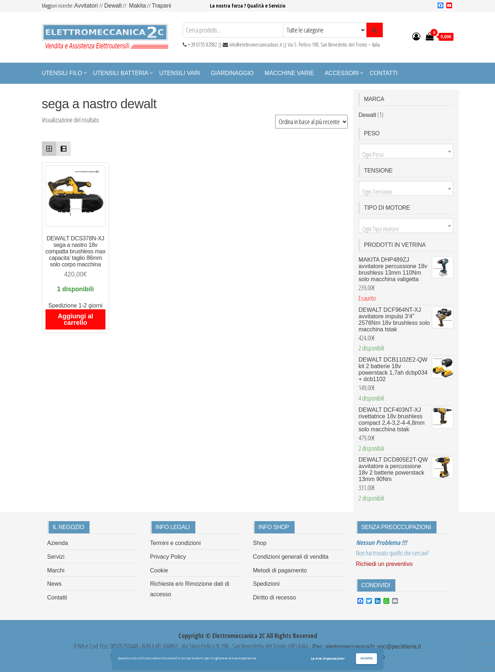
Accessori (342, 73)
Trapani (161, 6)
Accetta (366, 658)
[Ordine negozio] (311, 121)
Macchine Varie (289, 73)
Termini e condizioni (175, 543)
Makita (137, 6)
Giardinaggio (232, 73)
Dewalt (113, 6)
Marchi (56, 570)
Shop (259, 543)
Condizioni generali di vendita (291, 557)
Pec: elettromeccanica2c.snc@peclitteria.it (366, 646)
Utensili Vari (179, 73)
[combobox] (406, 151)
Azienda (57, 543)
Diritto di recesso (274, 597)
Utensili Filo (62, 73)
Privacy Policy (168, 557)
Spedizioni (266, 584)
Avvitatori (87, 6)
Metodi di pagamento (280, 570)
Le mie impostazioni (327, 658)
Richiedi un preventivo (384, 564)
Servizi (56, 557)
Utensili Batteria (121, 73)
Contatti (384, 73)
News (54, 584)
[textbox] (406, 154)
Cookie (159, 570)
